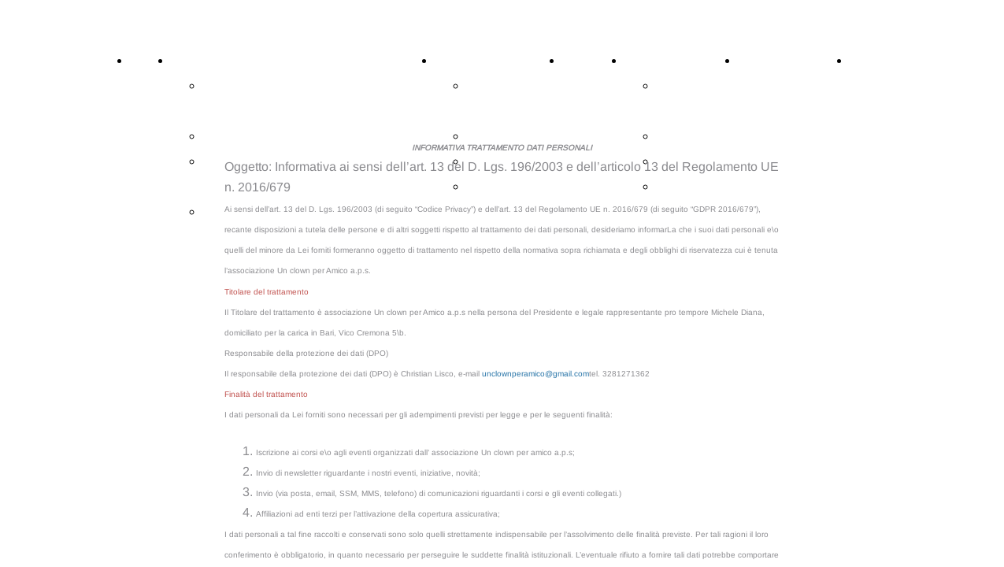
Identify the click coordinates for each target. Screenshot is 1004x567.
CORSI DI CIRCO (222, 61)
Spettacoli (590, 61)
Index (218, 212)
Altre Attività (470, 61)
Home (147, 61)
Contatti (872, 61)
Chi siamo (652, 61)
